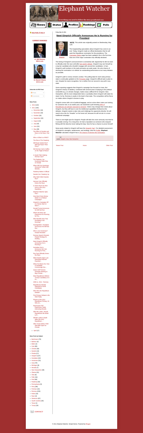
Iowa (67, 139)
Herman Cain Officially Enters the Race (40, 182)
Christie (34, 348)
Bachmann (35, 339)
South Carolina (36, 401)
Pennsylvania (36, 384)
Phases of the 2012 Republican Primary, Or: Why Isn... (41, 301)
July (35, 123)
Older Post (109, 145)
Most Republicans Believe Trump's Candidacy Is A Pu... (41, 277)
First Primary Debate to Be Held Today (41, 296)
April (35, 330)
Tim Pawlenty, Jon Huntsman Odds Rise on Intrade (40, 161)
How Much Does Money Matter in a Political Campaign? (40, 197)
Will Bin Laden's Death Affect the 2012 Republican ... (40, 319)
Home (84, 145)
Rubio (33, 393)
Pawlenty (34, 382)
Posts (33, 93)
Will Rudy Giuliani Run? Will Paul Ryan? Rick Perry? (40, 144)
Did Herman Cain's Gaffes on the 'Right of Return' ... (41, 150)
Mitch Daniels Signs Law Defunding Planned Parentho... (40, 259)
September (37, 118)
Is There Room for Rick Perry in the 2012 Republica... (40, 187)
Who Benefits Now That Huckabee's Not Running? (40, 220)
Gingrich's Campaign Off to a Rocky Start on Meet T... (40, 203)
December (37, 110)
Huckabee (35, 358)
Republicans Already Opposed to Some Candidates (39, 286)
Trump (34, 405)
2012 (33, 105)
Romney (34, 391)
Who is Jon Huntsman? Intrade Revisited (40, 231)
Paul (33, 379)
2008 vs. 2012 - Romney (40, 282)
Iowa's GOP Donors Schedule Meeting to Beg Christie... (40, 271)
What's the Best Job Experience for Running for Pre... (41, 214)
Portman (34, 389)
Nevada (34, 367)
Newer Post (59, 145)
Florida (34, 353)
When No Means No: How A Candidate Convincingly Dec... (41, 265)
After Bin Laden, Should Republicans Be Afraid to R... (40, 313)
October (36, 115)
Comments (35, 96)
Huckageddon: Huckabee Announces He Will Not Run (41, 226)
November (37, 113)
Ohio (33, 375)
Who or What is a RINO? (41, 137)
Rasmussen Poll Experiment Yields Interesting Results (39, 307)
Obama (34, 372)
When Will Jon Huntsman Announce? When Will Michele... (41, 167)
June (35, 126)
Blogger (88, 424)
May (35, 129)
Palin (33, 377)
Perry (33, 386)
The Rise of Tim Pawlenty (41, 140)
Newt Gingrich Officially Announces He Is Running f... (40, 243)
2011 (33, 108)
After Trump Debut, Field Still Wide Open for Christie (40, 325)
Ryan (33, 396)
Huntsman (35, 360)
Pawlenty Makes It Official (41, 171)
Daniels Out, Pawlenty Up (41, 174)
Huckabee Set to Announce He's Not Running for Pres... (40, 249)
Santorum (35, 398)
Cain (33, 346)
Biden (33, 344)
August (36, 121)
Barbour (34, 341)
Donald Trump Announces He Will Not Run (41, 209)
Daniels (34, 351)
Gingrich (63, 139)
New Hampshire (74, 139)
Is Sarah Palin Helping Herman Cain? (40, 156)
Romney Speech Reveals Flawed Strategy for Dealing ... (41, 236)
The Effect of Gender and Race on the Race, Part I (41, 133)
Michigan (34, 365)
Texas (33, 403)
